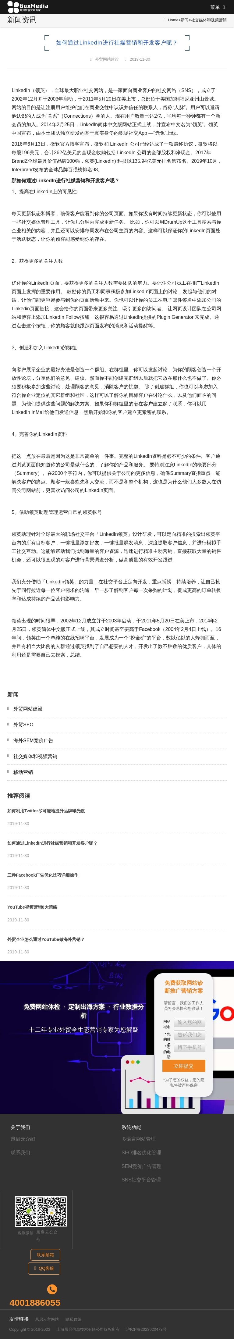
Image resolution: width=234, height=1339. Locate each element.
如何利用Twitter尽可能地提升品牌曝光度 (46, 810)
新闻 (185, 20)
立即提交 (183, 1066)
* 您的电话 (167, 1048)
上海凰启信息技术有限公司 (80, 1329)
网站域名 (167, 1023)
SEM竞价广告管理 (141, 1166)
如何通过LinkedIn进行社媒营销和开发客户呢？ (52, 843)
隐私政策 (73, 1319)
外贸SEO (23, 724)
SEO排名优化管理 (141, 1152)
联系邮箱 (45, 1254)
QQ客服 (44, 1268)
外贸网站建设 (107, 59)
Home (173, 20)
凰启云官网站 (47, 1319)
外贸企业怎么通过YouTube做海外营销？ (46, 939)
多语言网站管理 (139, 1138)
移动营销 (23, 772)
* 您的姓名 (167, 1036)
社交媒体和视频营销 (209, 20)
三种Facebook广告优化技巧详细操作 (42, 875)
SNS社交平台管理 (141, 1179)
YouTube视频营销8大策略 (32, 907)
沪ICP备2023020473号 (146, 1329)
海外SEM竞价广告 (33, 740)
